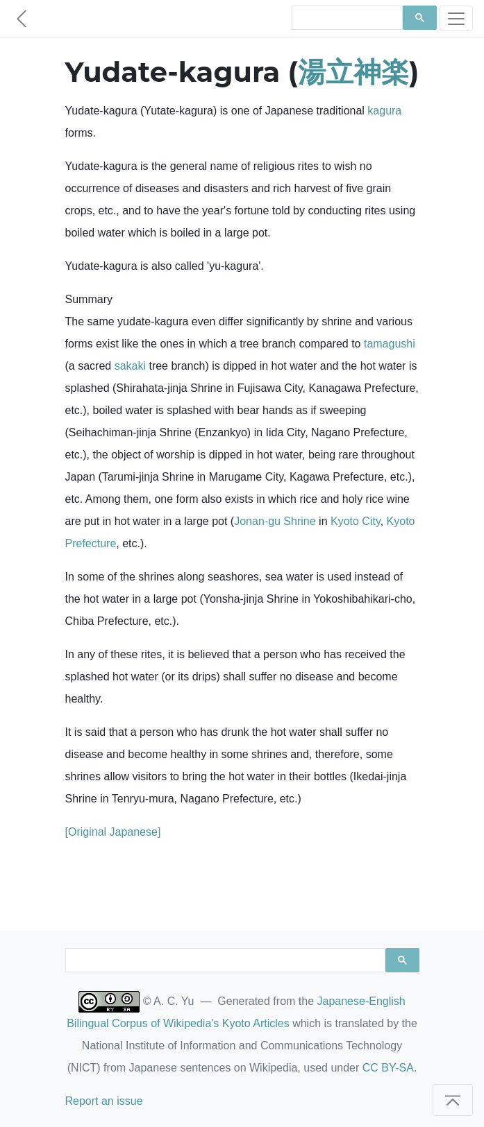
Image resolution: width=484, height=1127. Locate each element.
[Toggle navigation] (456, 18)
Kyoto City (356, 521)
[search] (346, 18)
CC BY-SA (388, 1068)
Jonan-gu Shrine (274, 521)
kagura (384, 111)
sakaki (130, 366)
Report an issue (104, 1101)
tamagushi (389, 344)
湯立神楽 (353, 72)
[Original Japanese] (113, 832)
